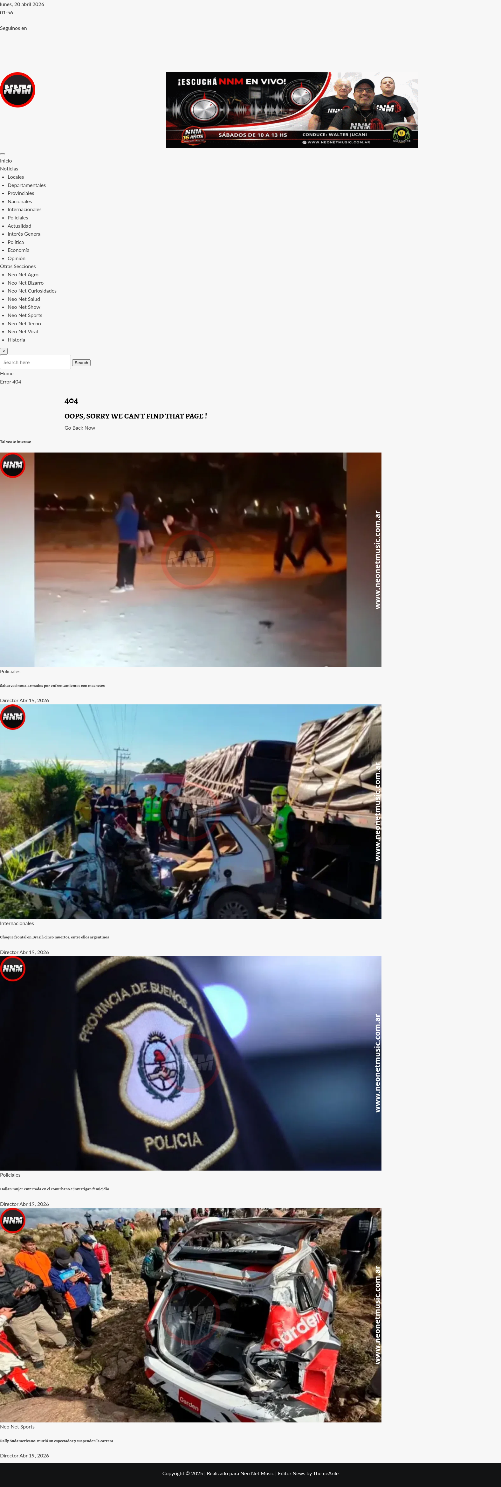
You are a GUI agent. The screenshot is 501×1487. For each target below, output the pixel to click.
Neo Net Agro (23, 274)
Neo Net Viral (23, 331)
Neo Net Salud (24, 299)
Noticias (9, 168)
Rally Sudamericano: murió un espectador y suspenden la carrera (56, 1441)
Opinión (16, 258)
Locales (16, 177)
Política (16, 242)
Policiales (18, 217)
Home (7, 373)
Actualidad (19, 226)
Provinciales (21, 193)
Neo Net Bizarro (26, 283)
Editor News (291, 1473)
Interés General (25, 234)
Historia (16, 339)
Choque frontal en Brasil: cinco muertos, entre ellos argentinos (54, 937)
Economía (18, 250)
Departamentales (27, 185)
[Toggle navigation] (2, 154)
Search (81, 362)
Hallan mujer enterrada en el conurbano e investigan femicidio (54, 1189)
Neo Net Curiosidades (32, 290)
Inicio (6, 160)
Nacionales (20, 201)
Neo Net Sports (25, 315)
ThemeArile (326, 1473)
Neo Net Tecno (24, 323)
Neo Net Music (257, 1473)
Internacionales (25, 209)
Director (9, 700)
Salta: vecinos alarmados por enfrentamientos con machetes (52, 685)
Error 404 (10, 381)
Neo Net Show (24, 307)
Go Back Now (80, 428)
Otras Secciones (18, 266)
